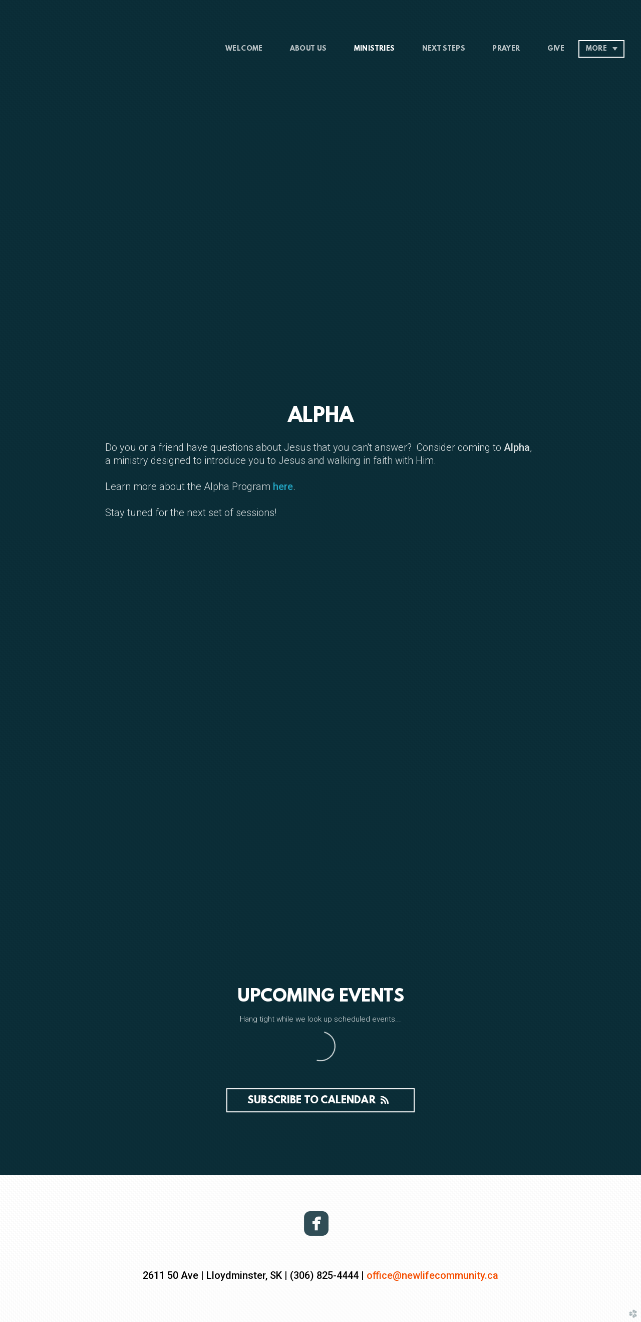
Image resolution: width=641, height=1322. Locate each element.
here (281, 486)
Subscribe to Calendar (320, 1100)
